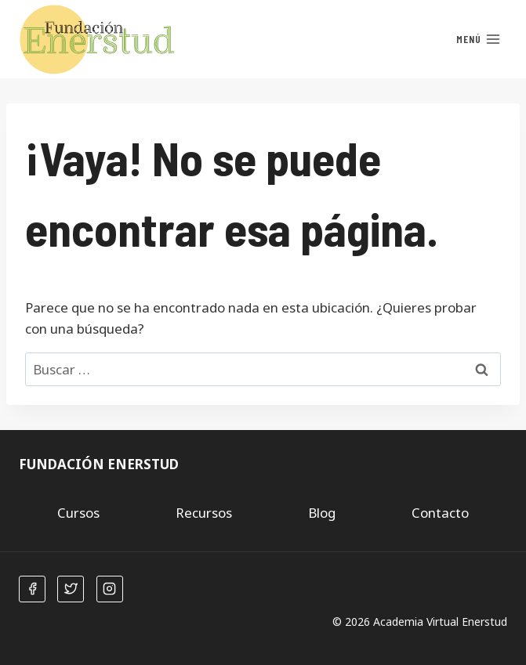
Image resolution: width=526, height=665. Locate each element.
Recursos (204, 513)
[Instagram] (109, 589)
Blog (322, 513)
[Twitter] (70, 589)
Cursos (78, 513)
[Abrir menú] (478, 39)
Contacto (440, 513)
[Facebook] (32, 589)
